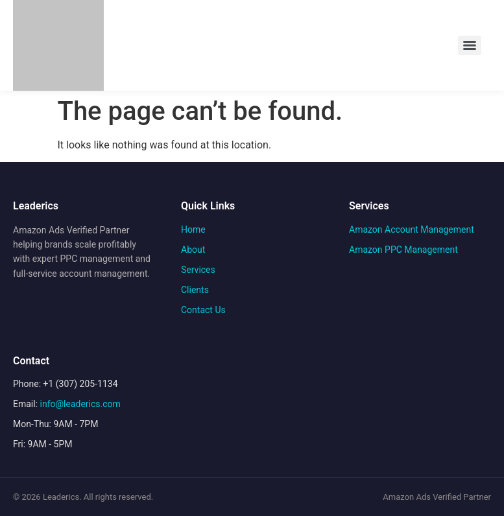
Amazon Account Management (411, 229)
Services (198, 269)
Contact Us (203, 310)
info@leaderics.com (80, 404)
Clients (195, 290)
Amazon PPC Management (403, 249)
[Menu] (469, 45)
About (193, 249)
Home (193, 229)
